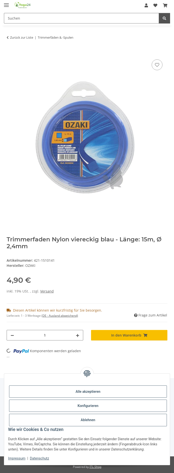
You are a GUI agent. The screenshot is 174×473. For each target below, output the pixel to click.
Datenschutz (39, 458)
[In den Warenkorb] (10, 53)
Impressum (16, 458)
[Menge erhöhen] (77, 335)
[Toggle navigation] (6, 3)
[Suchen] (81, 18)
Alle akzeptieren (88, 392)
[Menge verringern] (12, 335)
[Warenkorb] (165, 5)
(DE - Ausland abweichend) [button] (59, 316)
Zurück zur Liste (21, 37)
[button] (146, 5)
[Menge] (44, 335)
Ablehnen (88, 420)
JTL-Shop (95, 467)
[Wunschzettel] (155, 5)
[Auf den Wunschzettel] (157, 64)
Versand (47, 291)
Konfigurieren (88, 406)
